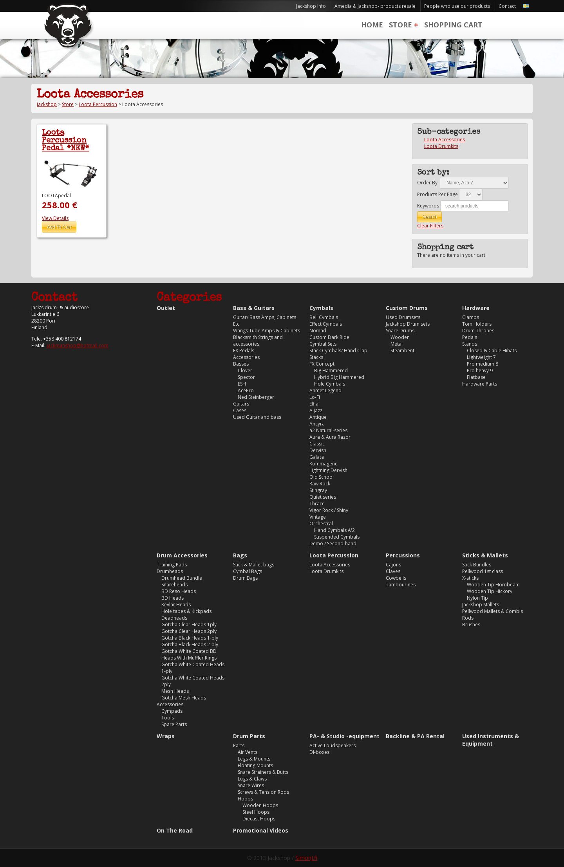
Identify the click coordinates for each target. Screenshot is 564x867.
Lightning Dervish (328, 470)
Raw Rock (319, 483)
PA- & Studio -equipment (344, 736)
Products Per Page (437, 194)
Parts (238, 745)
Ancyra (317, 423)
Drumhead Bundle (181, 578)
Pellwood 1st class (482, 571)
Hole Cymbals (329, 383)
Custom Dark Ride (329, 337)
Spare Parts (174, 724)
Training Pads (172, 564)
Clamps (470, 317)
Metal (396, 344)
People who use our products (457, 6)
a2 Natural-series (328, 430)
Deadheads (174, 618)
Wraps (166, 736)
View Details (55, 218)
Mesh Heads (175, 691)
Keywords (428, 205)
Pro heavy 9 (480, 370)
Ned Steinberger (256, 397)
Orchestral (321, 523)
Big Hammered (331, 370)
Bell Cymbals (323, 317)
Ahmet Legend (325, 390)
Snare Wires (251, 785)
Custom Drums (407, 308)
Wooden (400, 337)
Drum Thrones (478, 330)
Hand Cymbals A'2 (334, 530)
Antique (318, 417)
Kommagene (323, 463)
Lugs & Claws (252, 778)
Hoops (245, 798)
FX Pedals (243, 350)
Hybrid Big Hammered (339, 377)
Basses (241, 363)
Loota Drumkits (441, 146)
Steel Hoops (255, 812)
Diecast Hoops (258, 818)
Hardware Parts (479, 383)
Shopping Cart (453, 24)
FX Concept (321, 363)
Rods (468, 618)
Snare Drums (400, 330)
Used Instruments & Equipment (490, 739)
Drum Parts (249, 736)
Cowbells (396, 578)
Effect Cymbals (325, 324)
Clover (245, 370)
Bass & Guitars (254, 308)
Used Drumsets (403, 317)
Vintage (317, 517)
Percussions (403, 555)
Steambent (402, 350)
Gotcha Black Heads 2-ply (189, 644)
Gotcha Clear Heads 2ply (189, 631)
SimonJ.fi (306, 858)
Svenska (526, 6)
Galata (316, 457)
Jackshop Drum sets (408, 324)
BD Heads (172, 598)
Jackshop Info (311, 6)
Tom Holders (477, 324)
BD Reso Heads (178, 591)
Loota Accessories (444, 139)
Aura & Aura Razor (330, 437)
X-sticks (470, 578)
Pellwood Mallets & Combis (492, 611)
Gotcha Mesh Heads (183, 697)
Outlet (166, 308)
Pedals (469, 337)
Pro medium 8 (482, 363)
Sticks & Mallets (485, 555)
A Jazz (315, 410)
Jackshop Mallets (480, 604)
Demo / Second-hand (332, 543)
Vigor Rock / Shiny (328, 510)
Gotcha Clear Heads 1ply (189, 624)
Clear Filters (430, 225)
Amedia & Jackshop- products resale (375, 6)
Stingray (318, 490)
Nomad (317, 330)
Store (400, 24)
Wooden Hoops (260, 805)
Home (372, 24)
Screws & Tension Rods (263, 792)
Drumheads (170, 571)
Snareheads (174, 584)
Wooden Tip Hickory (489, 591)
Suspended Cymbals (337, 537)
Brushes (471, 624)
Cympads (172, 711)
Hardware (476, 308)
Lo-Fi (314, 397)
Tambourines (401, 584)
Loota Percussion (98, 104)
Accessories (246, 357)
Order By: (428, 182)
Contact (507, 6)
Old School (321, 477)
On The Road (175, 830)
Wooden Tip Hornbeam (493, 584)
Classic (317, 443)
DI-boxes (319, 752)
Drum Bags (245, 578)
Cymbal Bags (247, 571)
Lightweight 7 (481, 357)
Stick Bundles (476, 564)
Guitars (241, 403)
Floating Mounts (255, 765)
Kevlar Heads (176, 604)
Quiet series (322, 497)
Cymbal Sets (322, 344)
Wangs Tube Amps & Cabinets (266, 330)
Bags (240, 555)
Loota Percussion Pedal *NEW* (65, 141)
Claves (393, 571)
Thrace (317, 503)
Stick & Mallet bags (253, 564)
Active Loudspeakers (332, 745)
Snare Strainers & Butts (263, 772)
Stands (469, 344)
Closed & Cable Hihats (492, 350)
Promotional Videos (260, 830)
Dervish (317, 450)
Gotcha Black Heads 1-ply (189, 637)
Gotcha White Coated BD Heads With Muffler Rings (189, 654)
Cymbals (321, 308)
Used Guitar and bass (257, 417)
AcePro (246, 390)
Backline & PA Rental (415, 736)
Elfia (313, 403)
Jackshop (47, 104)
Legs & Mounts (254, 758)
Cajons (393, 564)
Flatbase (476, 377)
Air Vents (247, 752)
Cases (239, 410)
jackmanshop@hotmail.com (77, 345)
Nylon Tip (477, 598)
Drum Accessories (182, 555)
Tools (167, 717)
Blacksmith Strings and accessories (258, 340)
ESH (242, 383)
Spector (246, 377)
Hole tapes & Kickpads (186, 611)
